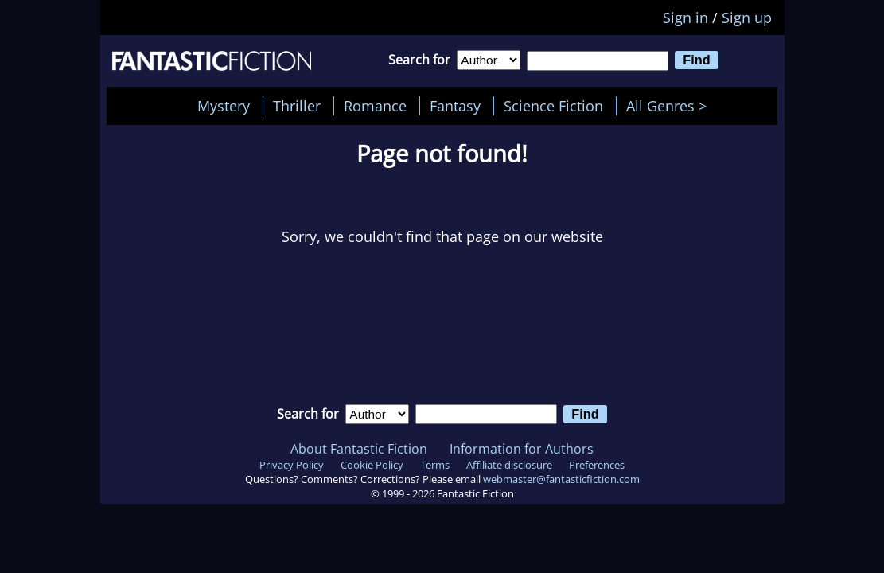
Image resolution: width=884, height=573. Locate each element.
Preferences (597, 465)
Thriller (297, 105)
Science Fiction (553, 105)
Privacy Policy (291, 465)
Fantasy (455, 105)
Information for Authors (522, 449)
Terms (435, 465)
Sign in (685, 17)
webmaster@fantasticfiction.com (561, 479)
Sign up (747, 17)
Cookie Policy (372, 465)
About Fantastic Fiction (358, 449)
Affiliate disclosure (509, 465)
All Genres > (670, 105)
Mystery (223, 105)
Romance (375, 105)
